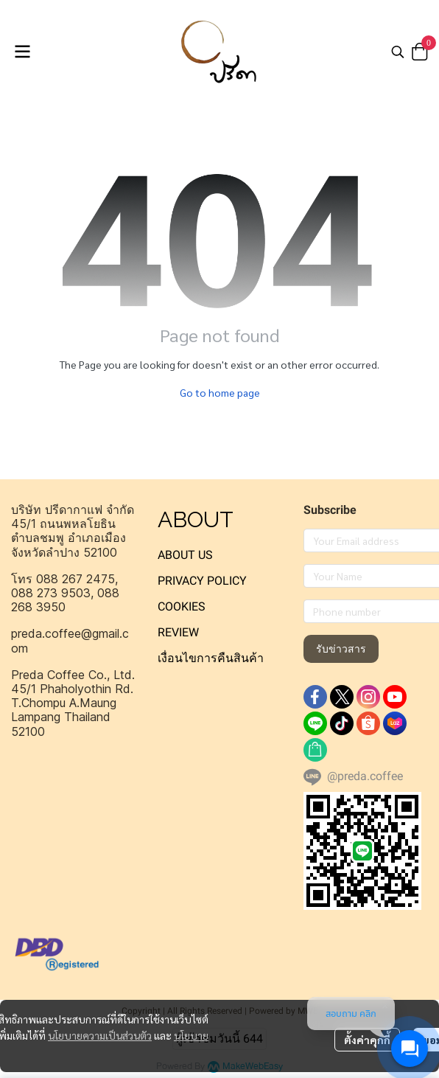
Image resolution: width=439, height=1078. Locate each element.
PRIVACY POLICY (202, 581)
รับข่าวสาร (341, 649)
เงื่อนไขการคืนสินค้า (211, 658)
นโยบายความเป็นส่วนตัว (100, 1035)
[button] (397, 51)
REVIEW (178, 632)
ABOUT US (185, 555)
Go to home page (220, 392)
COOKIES (182, 606)
